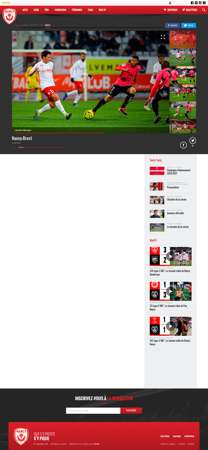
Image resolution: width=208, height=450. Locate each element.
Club (36, 10)
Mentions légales (168, 444)
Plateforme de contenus (79, 444)
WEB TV (102, 10)
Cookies (181, 444)
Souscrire (131, 410)
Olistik (96, 444)
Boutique (172, 10)
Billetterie (191, 10)
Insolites (25, 25)
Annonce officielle (175, 213)
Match (47, 25)
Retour (17, 25)
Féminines (77, 10)
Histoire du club (37, 25)
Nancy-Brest (59, 147)
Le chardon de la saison (178, 227)
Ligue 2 (51, 147)
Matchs (28, 147)
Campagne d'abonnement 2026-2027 (178, 172)
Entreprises (6, 3)
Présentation (173, 187)
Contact (191, 444)
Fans (90, 10)
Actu (25, 10)
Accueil (15, 147)
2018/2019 (43, 147)
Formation (60, 10)
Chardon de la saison (176, 199)
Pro (47, 10)
